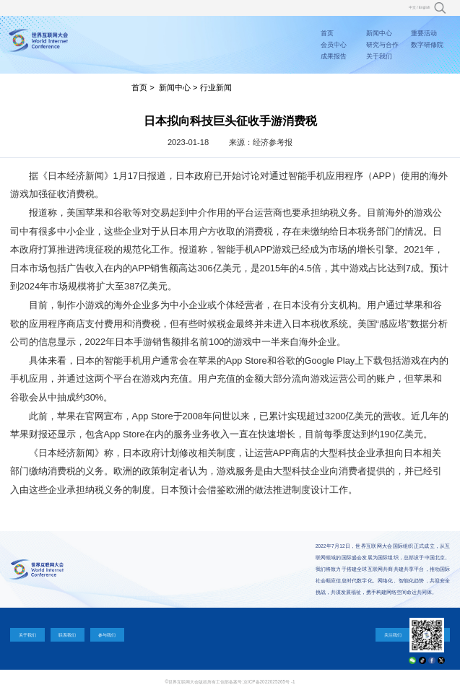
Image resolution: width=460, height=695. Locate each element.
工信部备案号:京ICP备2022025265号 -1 (255, 681)
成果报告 (334, 56)
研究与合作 (382, 44)
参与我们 (107, 634)
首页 (327, 33)
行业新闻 (216, 87)
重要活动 (424, 33)
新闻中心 (379, 33)
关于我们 (379, 56)
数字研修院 (427, 44)
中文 (412, 7)
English (424, 7)
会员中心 (334, 44)
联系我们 (67, 634)
